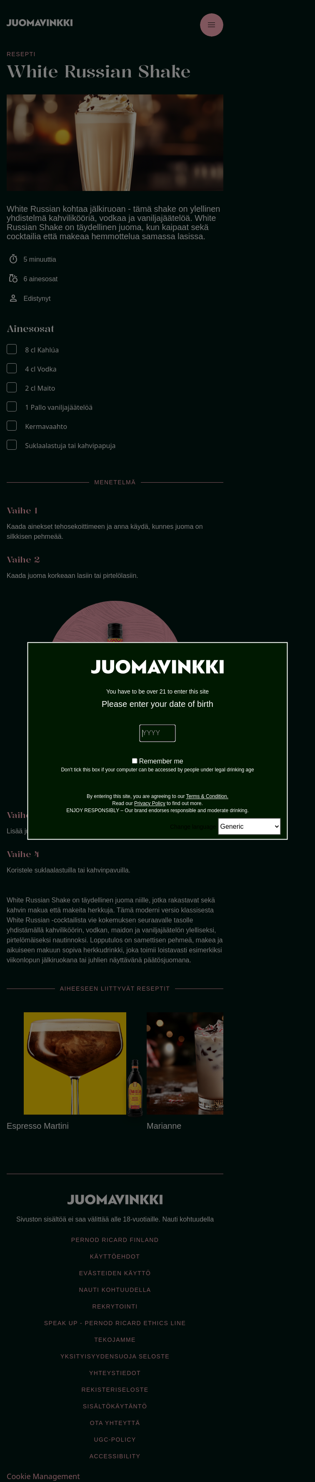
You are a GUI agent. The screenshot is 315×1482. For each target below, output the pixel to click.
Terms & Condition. (207, 797)
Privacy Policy (149, 804)
